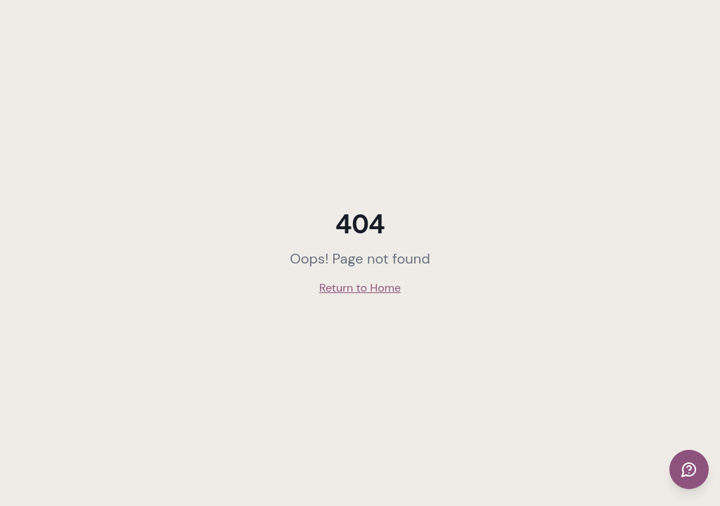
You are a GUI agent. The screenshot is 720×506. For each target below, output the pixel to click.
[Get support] (689, 469)
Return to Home (360, 287)
